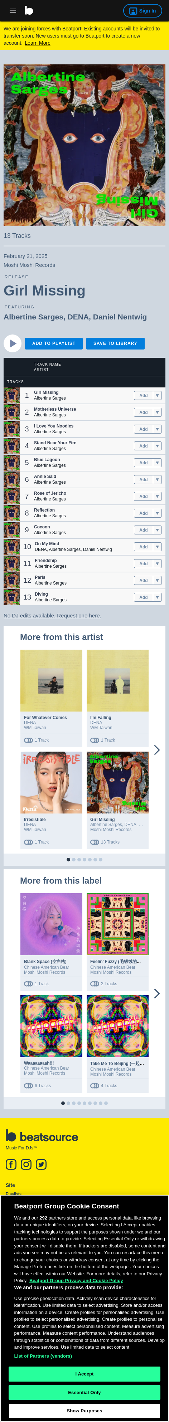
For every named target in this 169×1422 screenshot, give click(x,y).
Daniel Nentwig (120, 317)
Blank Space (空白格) (45, 961)
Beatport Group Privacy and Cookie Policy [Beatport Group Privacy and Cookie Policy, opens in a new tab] (76, 1282)
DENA (78, 317)
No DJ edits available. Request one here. (52, 615)
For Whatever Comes (45, 717)
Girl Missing (102, 819)
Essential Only (84, 1394)
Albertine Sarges (33, 317)
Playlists (13, 1194)
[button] (12, 395)
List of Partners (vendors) (43, 1357)
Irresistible (35, 819)
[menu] (157, 395)
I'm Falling (100, 717)
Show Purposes (84, 1413)
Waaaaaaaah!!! (39, 1063)
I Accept (84, 1375)
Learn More (37, 43)
